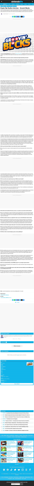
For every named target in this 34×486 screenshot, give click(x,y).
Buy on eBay (17, 383)
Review (6, 297)
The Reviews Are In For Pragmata (10, 418)
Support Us (17, 435)
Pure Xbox (11, 477)
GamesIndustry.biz (18, 478)
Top (2, 435)
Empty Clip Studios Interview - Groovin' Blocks (15, 8)
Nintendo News (27, 477)
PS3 (2, 367)
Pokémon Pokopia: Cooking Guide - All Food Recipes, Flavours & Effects (15, 422)
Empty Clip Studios (9, 6)
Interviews (14, 6)
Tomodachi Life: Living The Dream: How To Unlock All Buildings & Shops (15, 426)
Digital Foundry (21, 477)
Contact (21, 435)
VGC (13, 478)
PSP (1, 367)
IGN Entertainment (13, 473)
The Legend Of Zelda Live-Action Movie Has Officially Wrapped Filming (15, 424)
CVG (23, 478)
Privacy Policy (25, 435)
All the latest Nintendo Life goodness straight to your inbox (17, 482)
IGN (31, 477)
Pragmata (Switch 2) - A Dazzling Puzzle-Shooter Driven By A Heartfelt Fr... (16, 420)
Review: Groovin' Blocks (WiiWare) (5, 378)
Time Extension (16, 477)
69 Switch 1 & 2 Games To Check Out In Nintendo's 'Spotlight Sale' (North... (16, 430)
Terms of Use (30, 435)
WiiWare (5, 6)
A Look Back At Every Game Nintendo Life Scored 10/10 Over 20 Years (16, 413)
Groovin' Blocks (3, 363)
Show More (17, 464)
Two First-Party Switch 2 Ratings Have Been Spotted (12, 428)
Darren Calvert (6, 13)
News (1, 6)
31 (18, 302)
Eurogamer (10, 478)
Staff (8, 435)
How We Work (12, 435)
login (18, 354)
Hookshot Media (5, 473)
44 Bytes (21, 473)
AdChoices (24, 473)
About (5, 435)
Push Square (6, 477)
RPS (25, 478)
